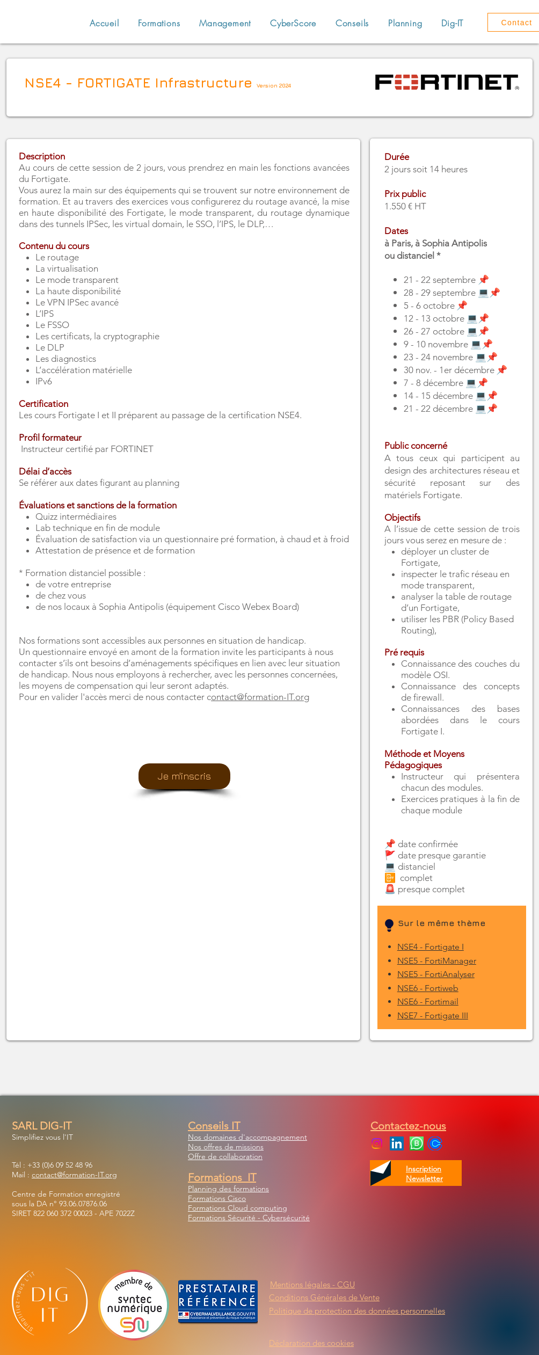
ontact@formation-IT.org (260, 696)
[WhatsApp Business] (417, 1143)
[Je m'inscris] (184, 776)
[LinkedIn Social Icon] (397, 1143)
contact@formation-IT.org (74, 1174)
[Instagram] (377, 1143)
